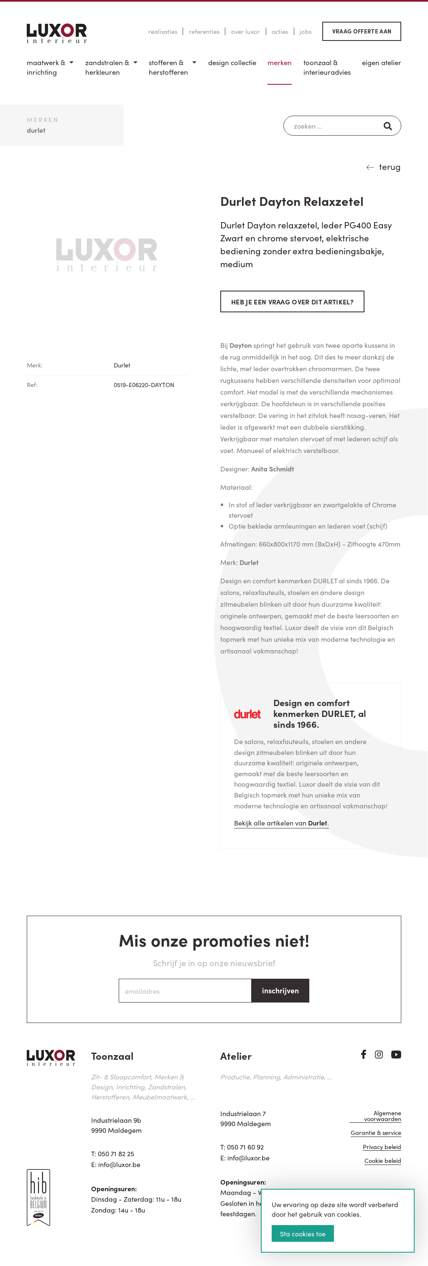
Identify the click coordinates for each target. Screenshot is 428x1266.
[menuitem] (50, 71)
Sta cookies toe (303, 1233)
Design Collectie (232, 62)
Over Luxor (245, 31)
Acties (280, 31)
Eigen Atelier (381, 62)
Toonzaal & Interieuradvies (327, 67)
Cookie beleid (382, 1161)
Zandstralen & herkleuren (107, 67)
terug (390, 166)
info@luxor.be (119, 1164)
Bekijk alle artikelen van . (281, 822)
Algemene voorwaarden (382, 1116)
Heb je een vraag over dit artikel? (292, 301)
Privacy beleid (382, 1147)
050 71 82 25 (116, 1153)
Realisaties (162, 31)
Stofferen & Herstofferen (168, 67)
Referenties (204, 31)
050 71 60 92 (245, 1146)
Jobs (305, 31)
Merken (280, 62)
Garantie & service (376, 1133)
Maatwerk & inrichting (46, 67)
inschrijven (280, 990)
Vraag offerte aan (362, 31)
